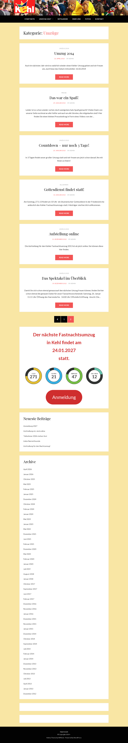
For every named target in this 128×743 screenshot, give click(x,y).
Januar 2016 (28, 614)
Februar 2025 (28, 489)
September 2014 (30, 644)
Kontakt (99, 19)
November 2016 (29, 609)
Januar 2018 (28, 579)
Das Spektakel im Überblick (64, 278)
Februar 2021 (28, 544)
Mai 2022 (27, 529)
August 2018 (28, 574)
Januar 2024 (28, 514)
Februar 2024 (28, 509)
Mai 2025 (27, 484)
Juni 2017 (27, 594)
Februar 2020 (28, 559)
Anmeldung (64, 397)
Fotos (88, 19)
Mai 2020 (27, 554)
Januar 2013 (28, 689)
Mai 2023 (27, 519)
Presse (64, 93)
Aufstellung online (64, 233)
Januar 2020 (28, 564)
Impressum (64, 732)
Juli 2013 (27, 679)
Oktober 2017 (29, 584)
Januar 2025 (28, 494)
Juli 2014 (27, 649)
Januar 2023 (28, 524)
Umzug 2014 (64, 48)
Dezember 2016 (29, 604)
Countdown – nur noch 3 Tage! (64, 145)
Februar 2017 (28, 599)
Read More (64, 77)
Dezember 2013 (29, 664)
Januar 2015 (28, 629)
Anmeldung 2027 (30, 426)
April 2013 (27, 684)
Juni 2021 (27, 539)
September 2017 (30, 589)
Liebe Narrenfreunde (31, 441)
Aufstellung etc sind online (34, 431)
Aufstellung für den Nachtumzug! (36, 446)
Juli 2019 (27, 569)
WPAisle (61, 738)
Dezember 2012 (29, 694)
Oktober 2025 (29, 479)
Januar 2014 (28, 659)
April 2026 (27, 469)
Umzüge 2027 (45, 19)
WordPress (78, 738)
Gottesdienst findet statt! (64, 189)
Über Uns (76, 19)
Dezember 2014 (29, 634)
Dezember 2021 (29, 534)
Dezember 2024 (29, 499)
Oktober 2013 (29, 674)
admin (71, 59)
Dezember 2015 (29, 619)
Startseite (30, 19)
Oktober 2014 (29, 639)
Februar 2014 (28, 654)
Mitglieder (63, 19)
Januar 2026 (28, 474)
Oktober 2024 (29, 504)
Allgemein (64, 185)
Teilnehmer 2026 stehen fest (35, 436)
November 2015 (29, 624)
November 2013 (29, 669)
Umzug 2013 (64, 140)
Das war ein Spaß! (64, 97)
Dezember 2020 (29, 549)
